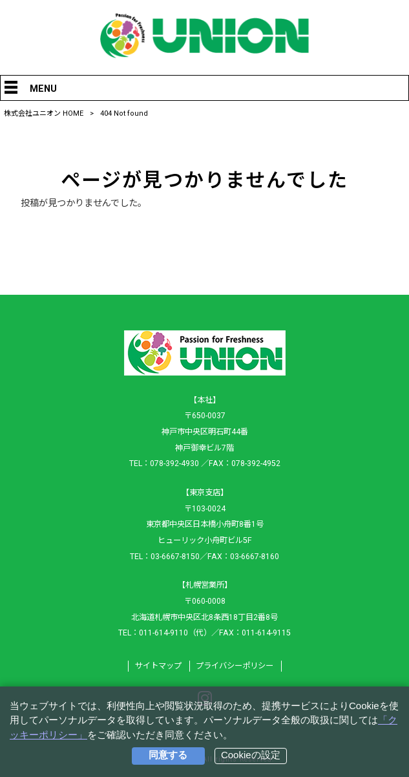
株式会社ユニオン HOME (43, 113)
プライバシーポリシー (234, 665)
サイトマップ (158, 665)
